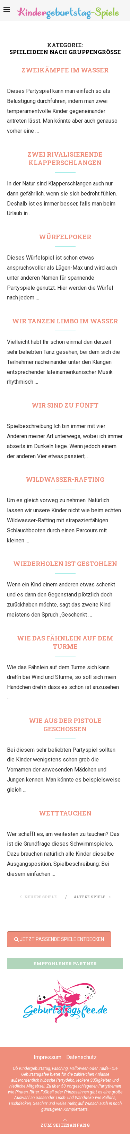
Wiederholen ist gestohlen (65, 563)
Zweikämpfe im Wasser (65, 70)
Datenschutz (81, 1057)
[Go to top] (65, 1125)
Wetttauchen (65, 813)
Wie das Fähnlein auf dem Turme (65, 642)
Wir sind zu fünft (65, 405)
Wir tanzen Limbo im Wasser (65, 321)
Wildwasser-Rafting (65, 479)
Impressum (47, 1057)
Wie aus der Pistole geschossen (65, 724)
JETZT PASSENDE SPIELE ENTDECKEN (59, 939)
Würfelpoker (65, 237)
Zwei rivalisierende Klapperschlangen (65, 158)
